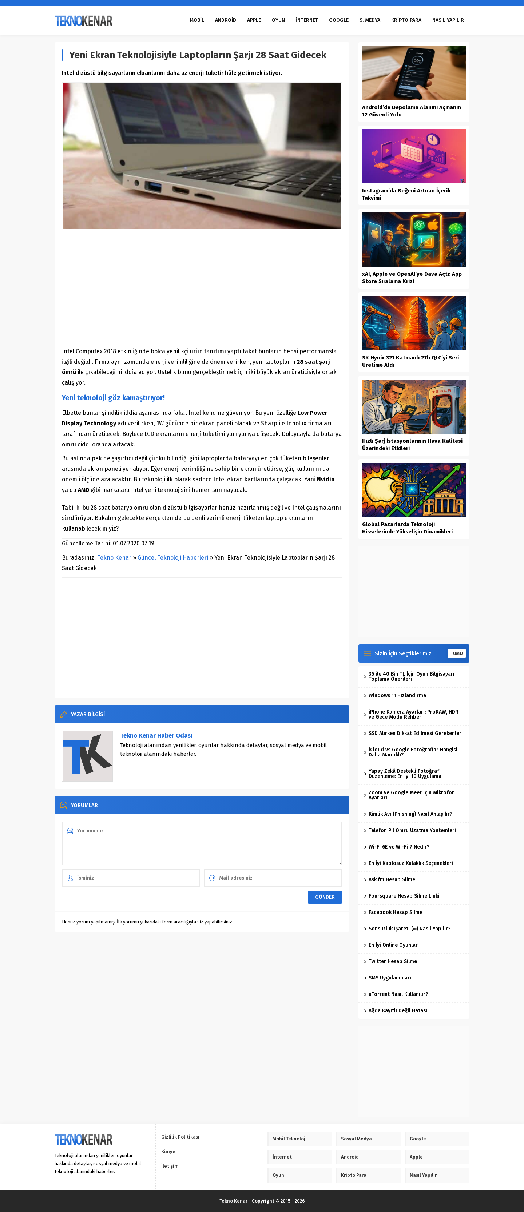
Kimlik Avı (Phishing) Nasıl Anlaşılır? (408, 814)
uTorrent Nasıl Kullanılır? (396, 994)
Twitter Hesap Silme (390, 961)
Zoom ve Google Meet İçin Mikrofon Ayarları (409, 795)
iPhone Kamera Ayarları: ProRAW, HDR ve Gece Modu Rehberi (411, 714)
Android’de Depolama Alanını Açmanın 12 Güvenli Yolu (411, 111)
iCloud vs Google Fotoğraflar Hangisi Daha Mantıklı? (410, 752)
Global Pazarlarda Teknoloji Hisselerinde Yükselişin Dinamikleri (407, 528)
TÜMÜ (456, 653)
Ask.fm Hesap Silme (389, 880)
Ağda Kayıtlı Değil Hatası (395, 1011)
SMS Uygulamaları (387, 978)
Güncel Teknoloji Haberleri (173, 557)
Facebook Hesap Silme (393, 912)
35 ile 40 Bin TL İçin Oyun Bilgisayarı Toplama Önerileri (409, 676)
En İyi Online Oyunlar (391, 945)
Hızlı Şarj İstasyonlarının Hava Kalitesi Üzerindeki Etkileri (412, 445)
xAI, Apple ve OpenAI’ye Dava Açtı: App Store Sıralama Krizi (412, 278)
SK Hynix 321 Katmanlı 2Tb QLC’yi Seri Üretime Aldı (410, 361)
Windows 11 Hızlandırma (395, 695)
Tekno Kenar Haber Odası (156, 735)
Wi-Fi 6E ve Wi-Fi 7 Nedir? (396, 847)
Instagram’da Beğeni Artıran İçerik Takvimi (406, 194)
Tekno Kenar (114, 557)
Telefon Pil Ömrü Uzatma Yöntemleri (410, 830)
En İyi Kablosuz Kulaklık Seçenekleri (408, 863)
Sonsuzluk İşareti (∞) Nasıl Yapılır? (407, 929)
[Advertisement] (202, 288)
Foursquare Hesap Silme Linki (402, 896)
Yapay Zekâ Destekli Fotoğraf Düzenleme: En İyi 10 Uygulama (402, 773)
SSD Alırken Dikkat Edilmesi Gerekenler (412, 733)
